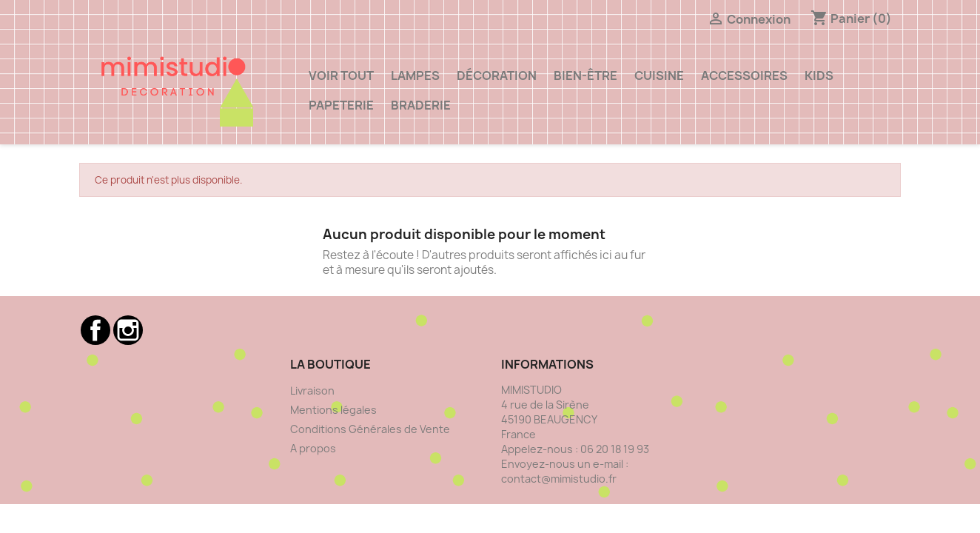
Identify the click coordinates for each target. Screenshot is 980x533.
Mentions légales (333, 410)
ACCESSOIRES (744, 75)
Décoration (497, 75)
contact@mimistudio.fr (559, 479)
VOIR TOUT (341, 75)
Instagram (128, 330)
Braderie (421, 105)
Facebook (95, 330)
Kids (819, 75)
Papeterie (341, 105)
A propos (313, 448)
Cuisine (659, 75)
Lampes (415, 75)
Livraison (312, 390)
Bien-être (585, 75)
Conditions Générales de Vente (370, 429)
